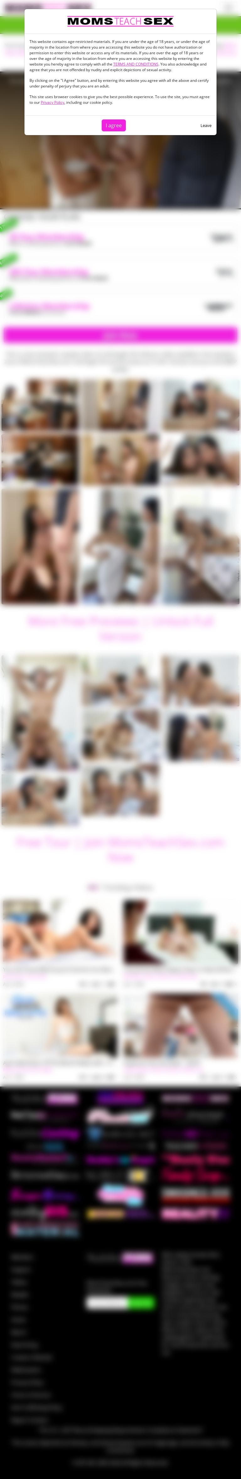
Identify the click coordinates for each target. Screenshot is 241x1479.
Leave (206, 125)
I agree (114, 125)
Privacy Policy (52, 102)
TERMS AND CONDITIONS (135, 64)
